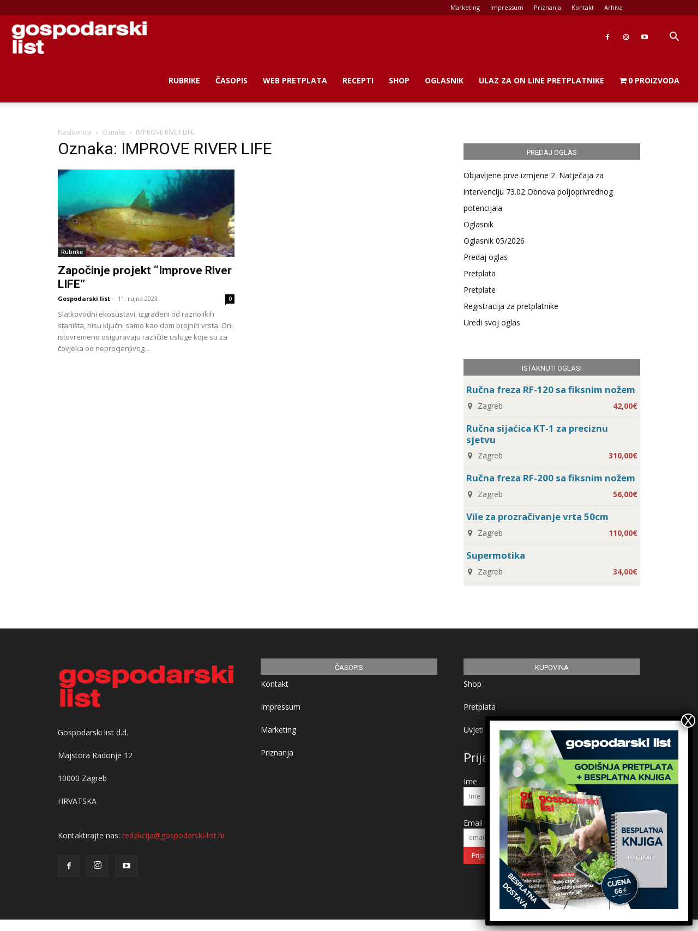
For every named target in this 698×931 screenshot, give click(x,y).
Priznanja (547, 7)
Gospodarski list (84, 298)
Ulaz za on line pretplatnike (541, 80)
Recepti (358, 80)
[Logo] (79, 37)
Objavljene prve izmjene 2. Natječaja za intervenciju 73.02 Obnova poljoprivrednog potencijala (538, 191)
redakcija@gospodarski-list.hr (173, 835)
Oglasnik (444, 80)
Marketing (465, 7)
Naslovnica (75, 132)
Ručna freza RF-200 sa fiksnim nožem (550, 477)
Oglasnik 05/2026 (494, 240)
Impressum (507, 7)
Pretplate (480, 290)
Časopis (231, 80)
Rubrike (184, 80)
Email (473, 823)
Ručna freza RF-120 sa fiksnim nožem (550, 389)
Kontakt (582, 7)
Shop (399, 80)
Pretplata (480, 273)
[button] (674, 38)
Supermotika (495, 555)
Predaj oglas (486, 257)
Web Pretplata (295, 80)
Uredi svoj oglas (492, 322)
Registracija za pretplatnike (511, 306)
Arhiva (613, 7)
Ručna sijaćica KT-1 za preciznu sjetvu (537, 434)
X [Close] (688, 721)
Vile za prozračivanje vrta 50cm (537, 516)
